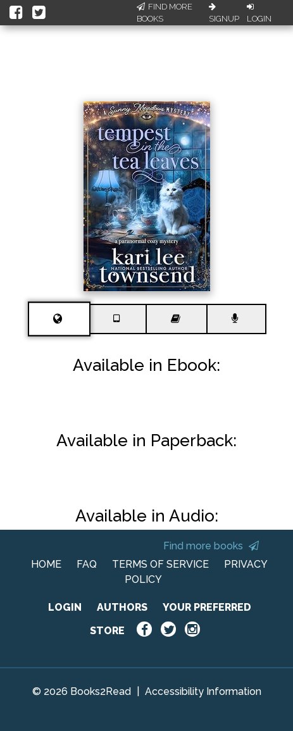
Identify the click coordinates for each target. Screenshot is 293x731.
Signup (224, 13)
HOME (46, 564)
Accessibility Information (203, 691)
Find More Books (164, 13)
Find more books (211, 546)
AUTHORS (122, 607)
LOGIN (65, 607)
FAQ (87, 564)
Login (259, 13)
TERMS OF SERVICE (160, 564)
